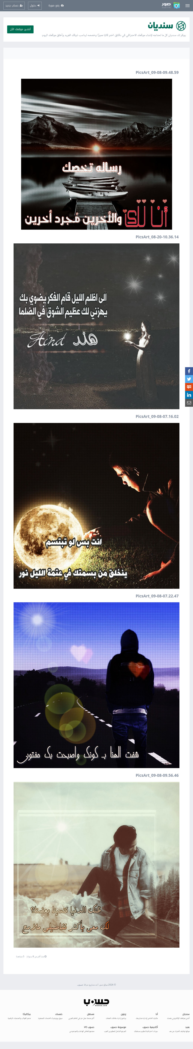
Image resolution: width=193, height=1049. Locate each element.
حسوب (80, 985)
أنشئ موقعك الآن (20, 29)
